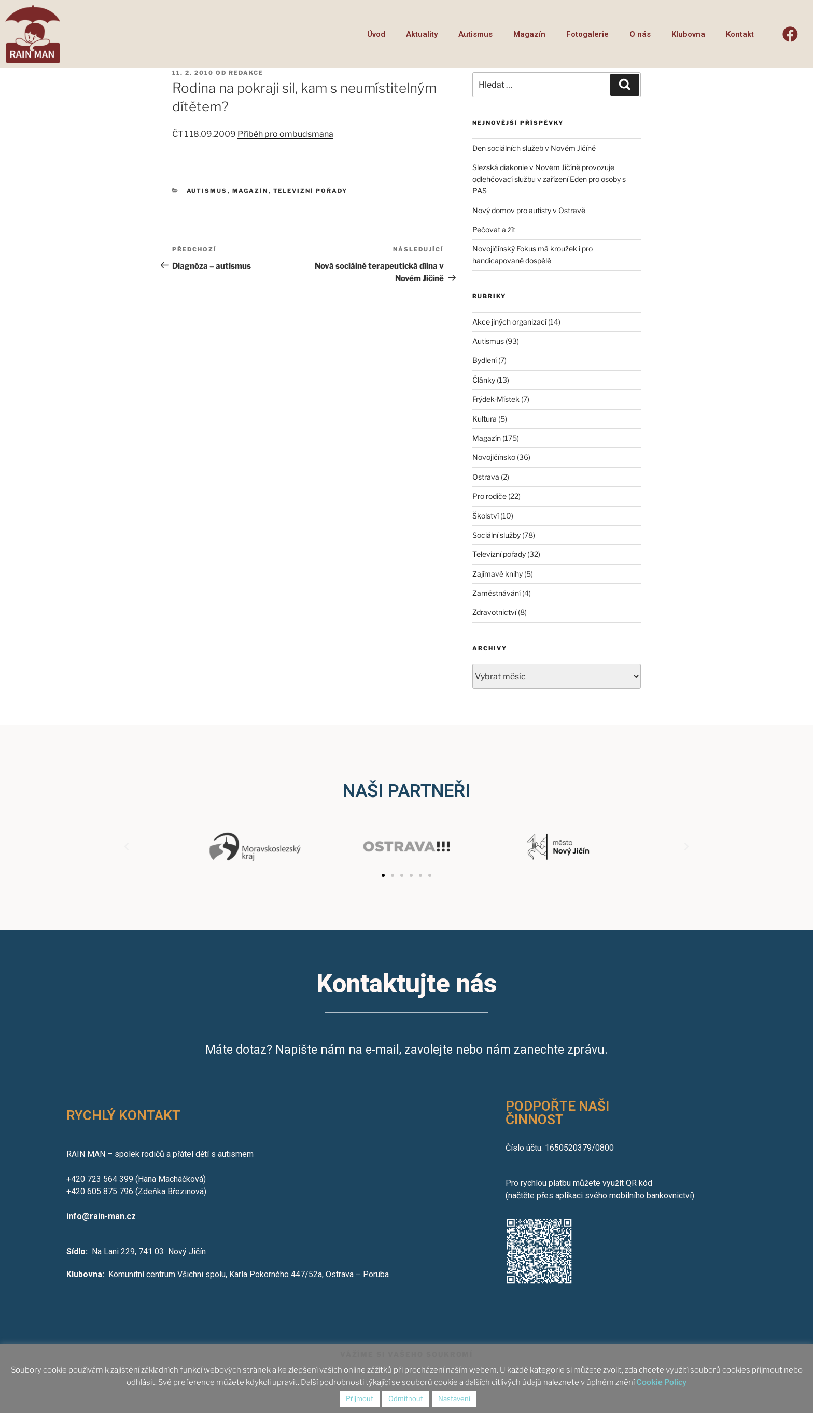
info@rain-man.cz (101, 1216)
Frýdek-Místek (496, 399)
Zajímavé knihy (497, 573)
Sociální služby (496, 534)
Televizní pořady (310, 190)
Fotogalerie (587, 34)
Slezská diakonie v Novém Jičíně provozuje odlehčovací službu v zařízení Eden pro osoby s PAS (549, 179)
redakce (246, 72)
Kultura (484, 418)
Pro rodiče (489, 496)
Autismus (475, 34)
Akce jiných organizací (509, 321)
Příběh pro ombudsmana (285, 134)
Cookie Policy (661, 1382)
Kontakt (740, 34)
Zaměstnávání (496, 593)
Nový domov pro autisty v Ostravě (528, 210)
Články (483, 379)
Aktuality (422, 34)
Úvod (376, 34)
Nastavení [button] (454, 1398)
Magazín (529, 34)
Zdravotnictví (494, 612)
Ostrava (485, 476)
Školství (485, 515)
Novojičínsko (493, 457)
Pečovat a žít (493, 229)
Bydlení (484, 360)
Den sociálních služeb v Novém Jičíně (534, 148)
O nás (640, 34)
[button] (383, 875)
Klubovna (688, 34)
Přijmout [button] (359, 1398)
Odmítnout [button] (405, 1398)
